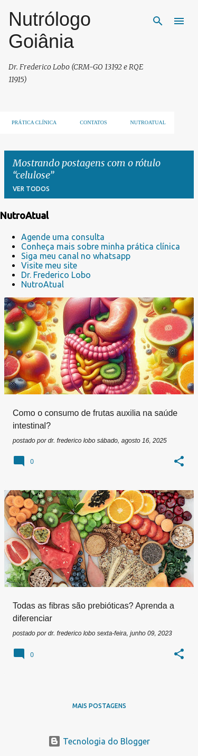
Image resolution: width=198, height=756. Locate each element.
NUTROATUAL (145, 122)
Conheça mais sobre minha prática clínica (100, 246)
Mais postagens (99, 705)
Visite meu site (49, 265)
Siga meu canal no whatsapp (75, 256)
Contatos (90, 122)
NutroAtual (42, 284)
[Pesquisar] (158, 21)
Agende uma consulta (63, 237)
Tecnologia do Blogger (99, 741)
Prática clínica (30, 122)
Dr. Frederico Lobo (56, 275)
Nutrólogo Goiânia (49, 30)
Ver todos (31, 188)
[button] (179, 462)
